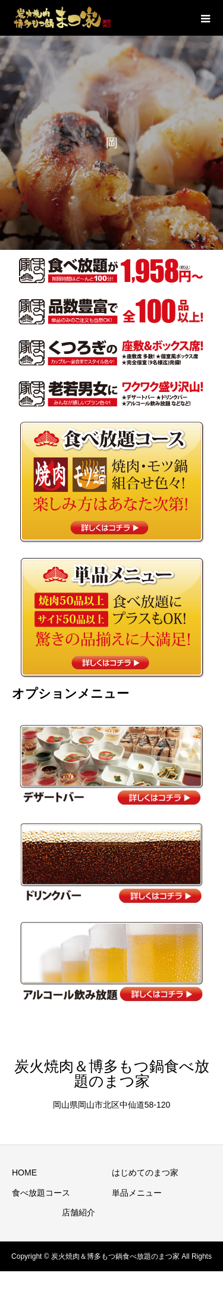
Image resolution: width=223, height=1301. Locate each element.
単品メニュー (137, 1192)
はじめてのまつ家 (145, 1172)
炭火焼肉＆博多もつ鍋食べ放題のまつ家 (111, 1073)
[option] (111, 143)
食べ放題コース (41, 1192)
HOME (24, 1172)
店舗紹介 (78, 1212)
